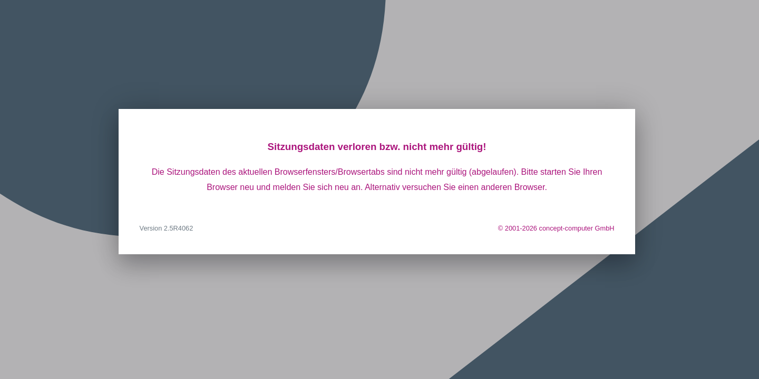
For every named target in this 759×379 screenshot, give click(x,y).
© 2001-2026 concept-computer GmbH (556, 228)
